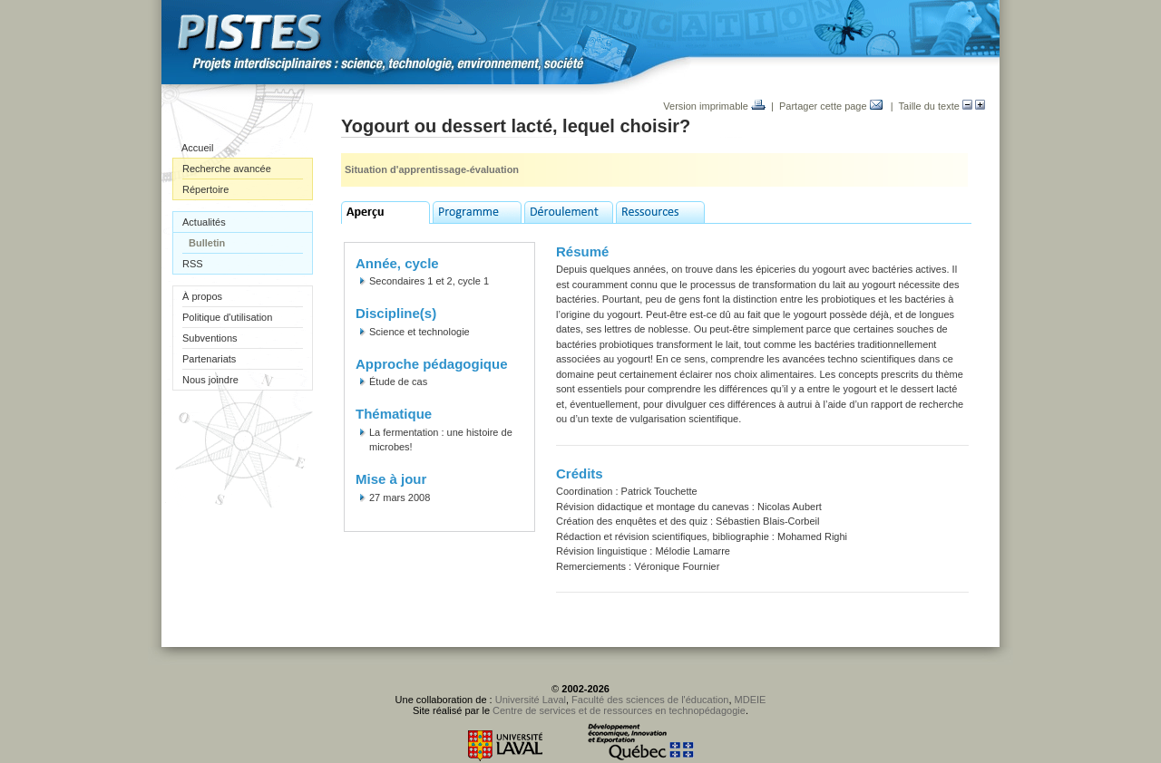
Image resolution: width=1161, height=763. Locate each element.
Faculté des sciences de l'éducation (649, 699)
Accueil (197, 147)
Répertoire (205, 189)
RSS (192, 263)
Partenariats (209, 358)
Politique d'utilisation (227, 317)
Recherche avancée (226, 168)
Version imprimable (714, 106)
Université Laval (530, 699)
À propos (202, 296)
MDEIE (750, 699)
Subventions (210, 338)
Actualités (204, 222)
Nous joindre (210, 379)
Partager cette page (831, 106)
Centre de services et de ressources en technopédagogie (619, 710)
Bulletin (207, 242)
